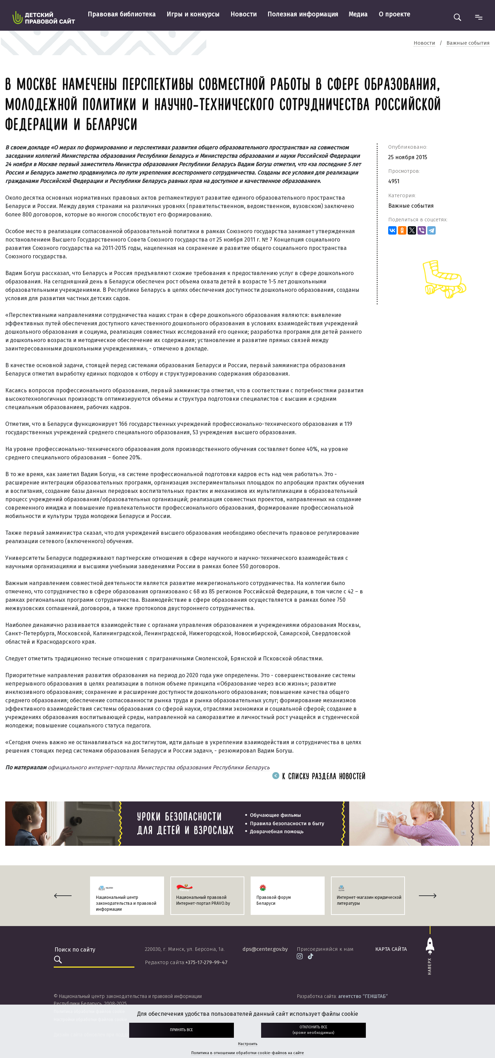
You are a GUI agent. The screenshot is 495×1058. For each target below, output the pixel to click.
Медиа (358, 14)
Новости (243, 14)
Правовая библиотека (122, 14)
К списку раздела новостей (319, 777)
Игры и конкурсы (193, 14)
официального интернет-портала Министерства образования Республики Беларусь (158, 767)
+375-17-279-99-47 (206, 962)
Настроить (247, 1044)
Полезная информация (302, 14)
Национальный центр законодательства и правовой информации (126, 903)
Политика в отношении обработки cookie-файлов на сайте (247, 1053)
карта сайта (391, 949)
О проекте (394, 14)
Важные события (411, 205)
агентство (363, 996)
